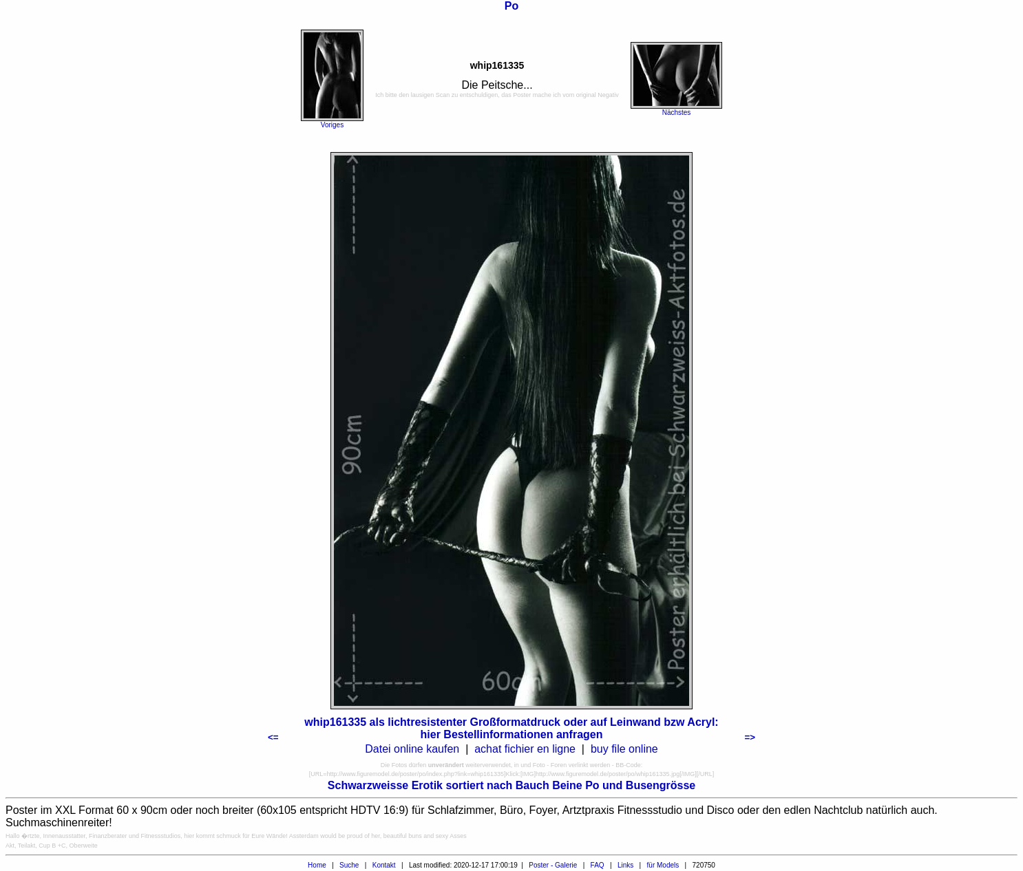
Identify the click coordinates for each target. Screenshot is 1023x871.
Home (317, 865)
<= (273, 737)
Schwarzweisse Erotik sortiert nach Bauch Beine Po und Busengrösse (511, 785)
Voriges (332, 125)
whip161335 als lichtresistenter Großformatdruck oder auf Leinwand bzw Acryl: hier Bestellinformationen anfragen (511, 728)
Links (625, 865)
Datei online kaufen (412, 749)
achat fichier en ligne (525, 749)
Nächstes (676, 112)
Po (511, 6)
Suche (349, 865)
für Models (663, 865)
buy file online (624, 749)
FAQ (597, 865)
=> (749, 737)
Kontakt (384, 865)
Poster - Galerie (553, 865)
